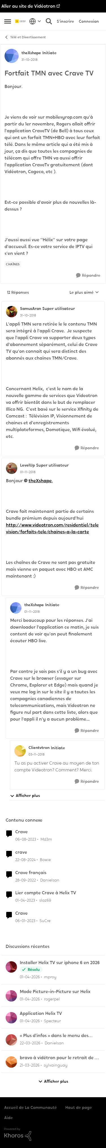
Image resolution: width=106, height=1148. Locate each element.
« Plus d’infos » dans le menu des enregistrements (54, 1036)
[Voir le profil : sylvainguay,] (11, 1062)
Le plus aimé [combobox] (84, 292)
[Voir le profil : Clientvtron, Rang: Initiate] (20, 751)
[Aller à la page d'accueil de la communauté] (20, 21)
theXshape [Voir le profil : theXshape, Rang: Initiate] (31, 52)
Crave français (30, 873)
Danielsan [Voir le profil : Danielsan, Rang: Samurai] (49, 879)
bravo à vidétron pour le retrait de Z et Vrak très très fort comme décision (59, 1058)
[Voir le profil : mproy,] (11, 967)
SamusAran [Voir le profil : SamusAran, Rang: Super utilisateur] (30, 308)
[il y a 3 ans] (25, 880)
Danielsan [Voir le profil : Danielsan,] (54, 1043)
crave (21, 852)
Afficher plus (25, 795)
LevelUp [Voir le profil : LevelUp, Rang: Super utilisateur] (27, 465)
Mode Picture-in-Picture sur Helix (55, 991)
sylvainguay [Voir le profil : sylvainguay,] (56, 1065)
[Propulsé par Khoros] (53, 1134)
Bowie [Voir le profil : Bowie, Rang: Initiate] (45, 859)
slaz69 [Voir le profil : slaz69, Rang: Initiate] (45, 900)
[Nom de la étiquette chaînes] (13, 264)
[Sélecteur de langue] (35, 21)
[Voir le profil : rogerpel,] (11, 996)
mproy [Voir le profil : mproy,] (50, 976)
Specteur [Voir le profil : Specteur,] (52, 1020)
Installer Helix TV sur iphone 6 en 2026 (60, 963)
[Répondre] (88, 275)
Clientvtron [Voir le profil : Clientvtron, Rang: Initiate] (39, 747)
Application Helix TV (41, 1013)
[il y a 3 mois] (30, 977)
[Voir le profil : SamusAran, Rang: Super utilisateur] (11, 311)
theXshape (40, 481)
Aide (8, 1117)
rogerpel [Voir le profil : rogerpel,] (52, 998)
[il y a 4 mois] (30, 999)
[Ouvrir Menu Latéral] (7, 21)
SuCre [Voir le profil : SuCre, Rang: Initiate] (45, 920)
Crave (21, 832)
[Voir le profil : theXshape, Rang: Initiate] (12, 56)
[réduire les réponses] (53, 304)
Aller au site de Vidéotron (28, 6)
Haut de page (78, 1107)
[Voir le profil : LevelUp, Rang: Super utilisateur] (11, 468)
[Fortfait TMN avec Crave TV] (28, 315)
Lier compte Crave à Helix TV (45, 893)
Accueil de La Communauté (30, 1107)
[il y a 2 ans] (25, 839)
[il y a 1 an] (25, 860)
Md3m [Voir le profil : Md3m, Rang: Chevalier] (46, 839)
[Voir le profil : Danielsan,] (11, 1040)
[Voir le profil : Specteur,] (11, 1017)
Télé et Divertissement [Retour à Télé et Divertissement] (25, 37)
